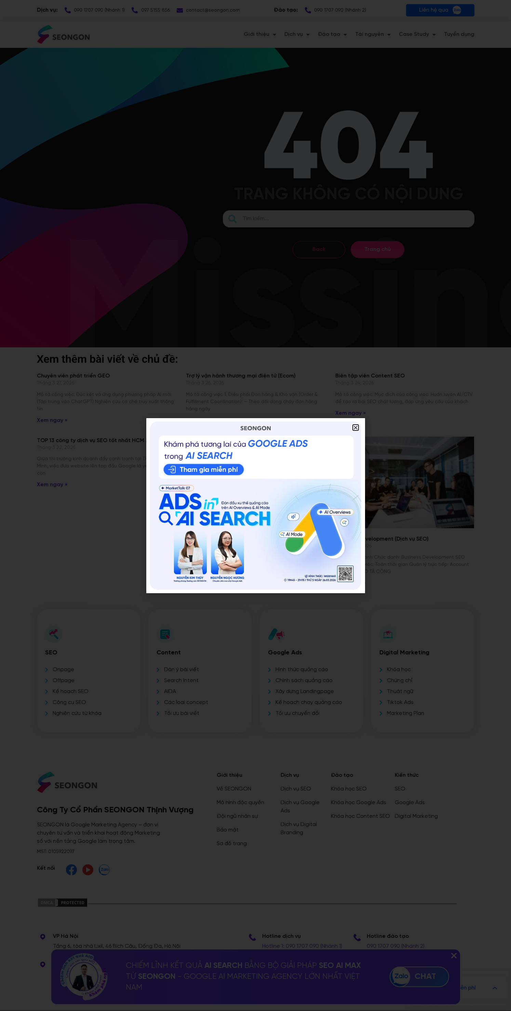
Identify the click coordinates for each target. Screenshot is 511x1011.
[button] (355, 427)
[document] (255, 505)
